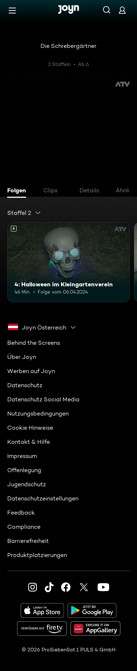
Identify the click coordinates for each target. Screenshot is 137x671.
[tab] (18, 191)
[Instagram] (32, 587)
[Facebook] (66, 587)
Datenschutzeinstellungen (42, 498)
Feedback (21, 512)
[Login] (122, 10)
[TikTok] (49, 587)
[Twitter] (84, 587)
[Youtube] (103, 587)
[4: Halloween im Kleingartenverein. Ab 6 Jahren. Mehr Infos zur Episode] (68, 262)
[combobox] (24, 212)
